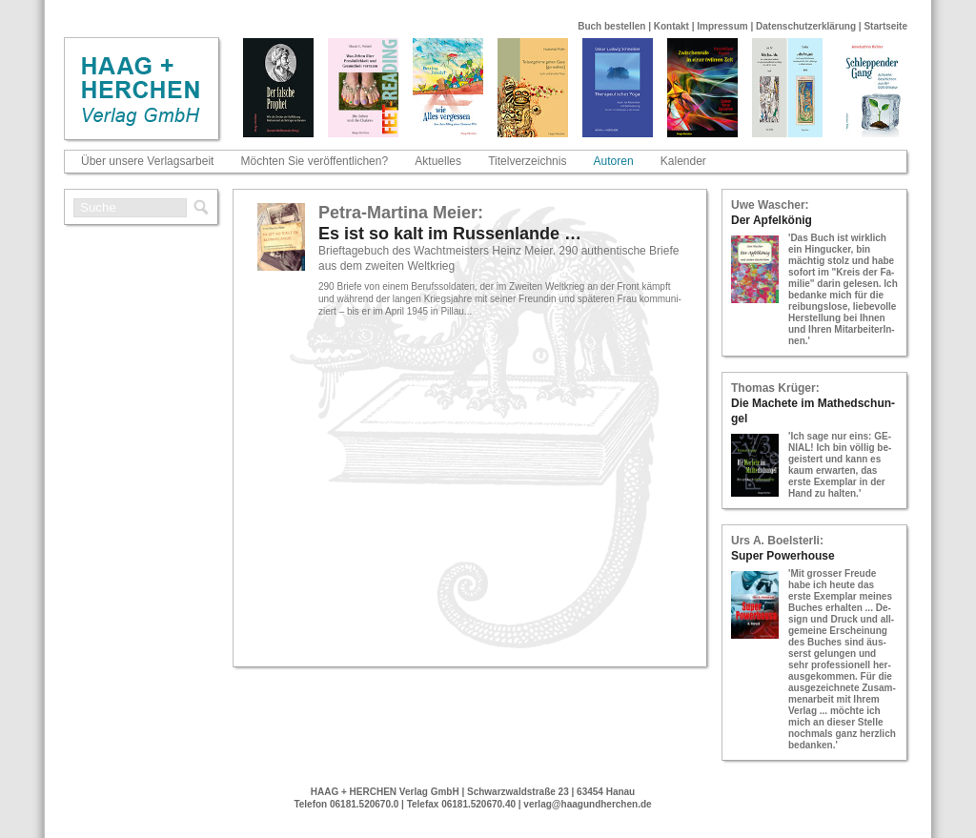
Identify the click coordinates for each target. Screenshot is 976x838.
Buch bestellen (611, 26)
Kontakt (671, 26)
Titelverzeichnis (527, 161)
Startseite (885, 26)
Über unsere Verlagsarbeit (147, 161)
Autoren (614, 161)
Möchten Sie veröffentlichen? (315, 161)
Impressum (722, 26)
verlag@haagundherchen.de (587, 804)
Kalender (683, 161)
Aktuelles (438, 161)
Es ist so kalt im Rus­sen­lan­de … (449, 233)
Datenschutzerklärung (806, 26)
